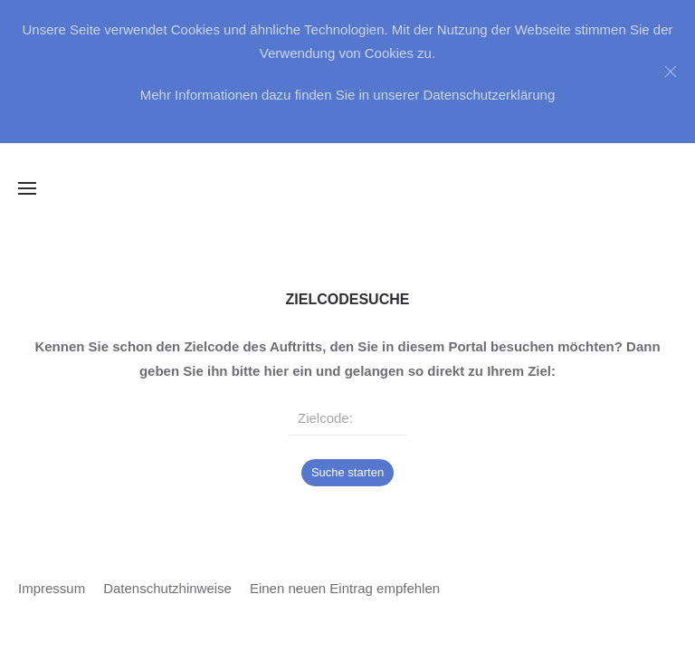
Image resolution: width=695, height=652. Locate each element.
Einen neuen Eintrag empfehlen (345, 588)
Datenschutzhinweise (167, 588)
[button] (27, 188)
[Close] (670, 71)
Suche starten (347, 472)
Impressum (51, 588)
